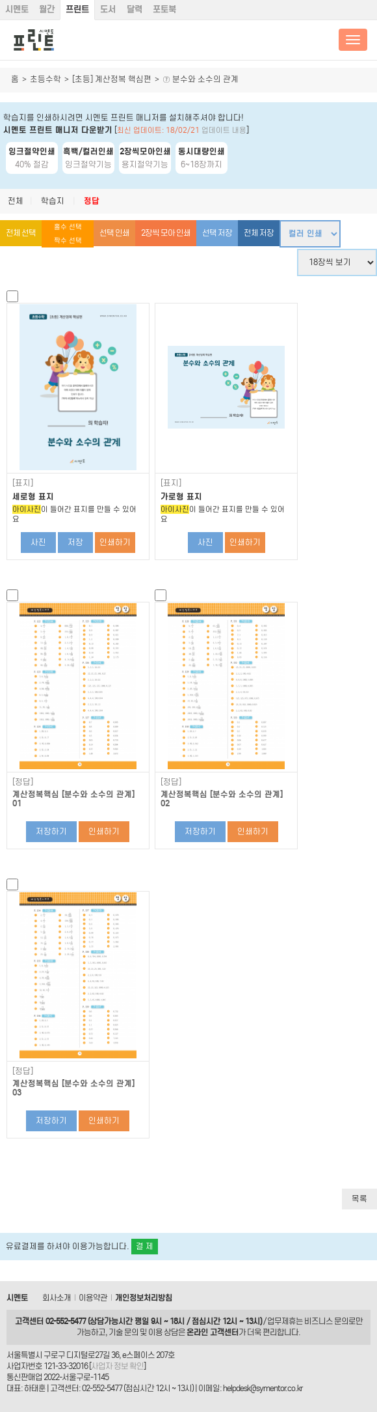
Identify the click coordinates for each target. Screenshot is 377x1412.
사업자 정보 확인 (117, 1366)
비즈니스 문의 (326, 1321)
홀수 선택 (68, 227)
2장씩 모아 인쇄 (165, 233)
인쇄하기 (115, 542)
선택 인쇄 (114, 233)
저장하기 (51, 831)
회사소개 (56, 1298)
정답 (91, 201)
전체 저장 (259, 233)
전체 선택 (21, 233)
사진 (38, 542)
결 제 (144, 1246)
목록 (359, 1199)
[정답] (22, 782)
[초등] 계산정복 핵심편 (111, 79)
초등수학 (45, 79)
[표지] (22, 483)
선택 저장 (217, 233)
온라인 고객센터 (213, 1332)
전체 (15, 201)
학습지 (52, 201)
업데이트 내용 (224, 130)
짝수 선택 (68, 240)
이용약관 (93, 1298)
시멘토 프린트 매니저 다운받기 (57, 130)
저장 (75, 542)
